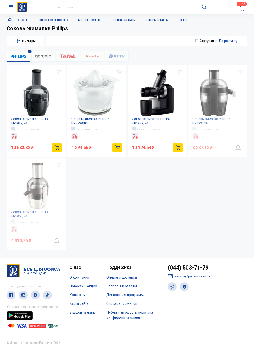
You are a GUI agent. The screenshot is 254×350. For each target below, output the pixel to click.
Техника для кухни (123, 19)
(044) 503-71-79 (188, 267)
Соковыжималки (157, 19)
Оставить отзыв (25, 129)
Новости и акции (83, 286)
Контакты (78, 295)
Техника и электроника (52, 19)
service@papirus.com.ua (189, 276)
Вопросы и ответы (121, 286)
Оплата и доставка (121, 277)
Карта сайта (79, 303)
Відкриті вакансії (84, 312)
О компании (79, 277)
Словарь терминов (121, 303)
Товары (22, 19)
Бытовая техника (89, 19)
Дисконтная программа (125, 295)
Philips (183, 19)
